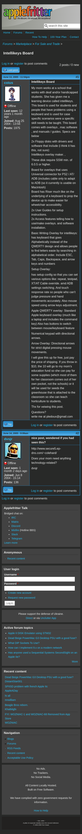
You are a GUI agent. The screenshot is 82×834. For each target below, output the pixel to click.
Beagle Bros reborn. (16, 705)
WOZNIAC (11, 722)
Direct (29, 618)
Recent (29, 32)
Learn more (11, 542)
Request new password (21, 597)
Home (6, 32)
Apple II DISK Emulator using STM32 (29, 633)
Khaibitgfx (10, 709)
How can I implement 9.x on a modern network (35, 647)
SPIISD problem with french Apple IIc (26, 686)
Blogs (10, 738)
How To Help (39, 36)
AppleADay (11, 690)
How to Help (41, 810)
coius (8, 83)
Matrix (15, 521)
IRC (13, 517)
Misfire (15, 530)
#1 (77, 77)
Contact (74, 36)
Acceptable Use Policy (20, 757)
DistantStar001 (13, 681)
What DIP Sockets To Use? (24, 643)
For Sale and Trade (47, 43)
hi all (7, 695)
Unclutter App (48, 618)
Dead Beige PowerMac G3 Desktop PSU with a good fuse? (42, 638)
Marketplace (24, 43)
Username (11, 574)
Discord (15, 526)
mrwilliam (10, 699)
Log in (6, 63)
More (75, 661)
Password (11, 583)
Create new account (19, 592)
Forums (17, 32)
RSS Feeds (14, 748)
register (19, 63)
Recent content (16, 558)
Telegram (16, 538)
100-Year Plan (58, 36)
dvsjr (8, 439)
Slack (14, 534)
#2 (77, 433)
